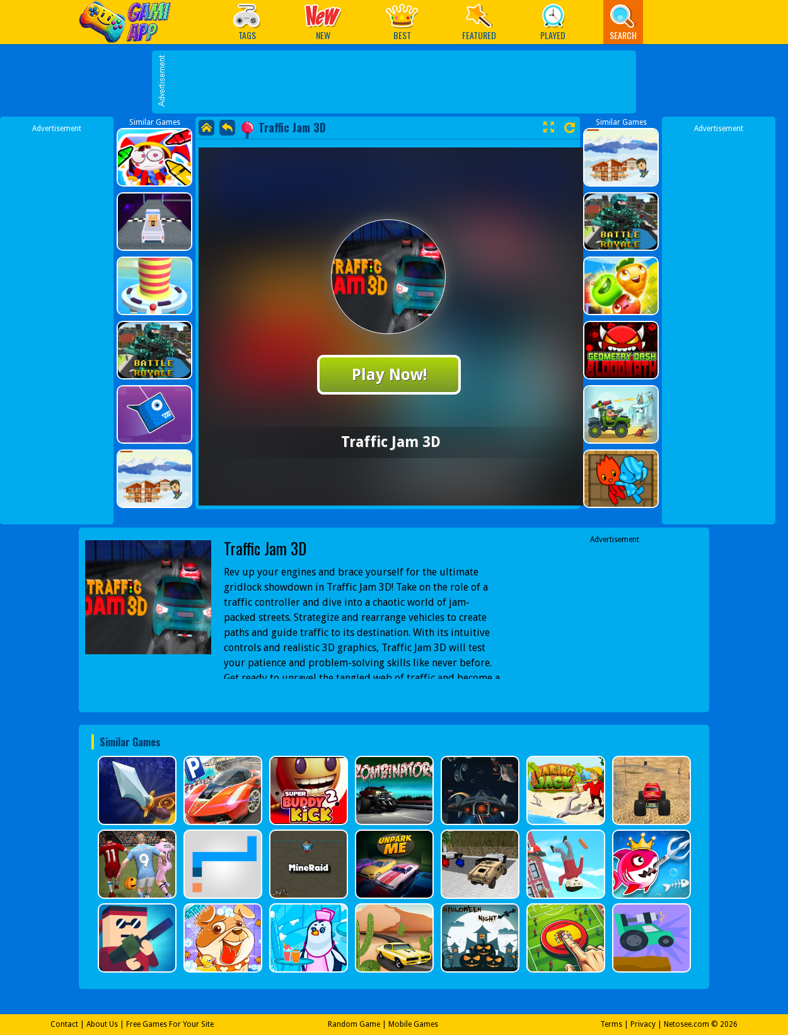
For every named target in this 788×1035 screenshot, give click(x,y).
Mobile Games (413, 1024)
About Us (102, 1024)
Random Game (354, 1024)
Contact (64, 1024)
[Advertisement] (400, 142)
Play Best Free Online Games (128, 22)
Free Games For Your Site (170, 1024)
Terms (611, 1024)
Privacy (643, 1024)
